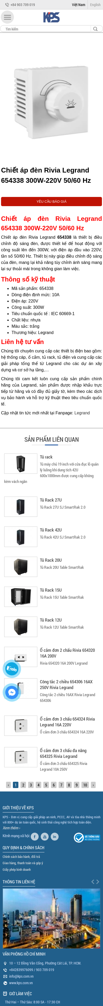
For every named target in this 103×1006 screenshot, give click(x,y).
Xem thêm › (11, 827)
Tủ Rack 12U (51, 620)
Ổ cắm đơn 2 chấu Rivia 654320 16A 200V (67, 653)
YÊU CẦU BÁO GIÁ (51, 202)
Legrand (82, 413)
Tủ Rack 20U (51, 560)
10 (85, 785)
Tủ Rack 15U (51, 590)
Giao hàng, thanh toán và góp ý (23, 863)
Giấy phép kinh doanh (17, 869)
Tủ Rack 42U (51, 530)
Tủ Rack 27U (51, 500)
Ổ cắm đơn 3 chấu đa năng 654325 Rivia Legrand (63, 753)
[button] (7, 17)
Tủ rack (46, 457)
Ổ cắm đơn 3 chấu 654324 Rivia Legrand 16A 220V (67, 722)
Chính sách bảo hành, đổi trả (21, 856)
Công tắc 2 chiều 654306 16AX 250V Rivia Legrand (66, 684)
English (95, 4)
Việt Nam (78, 4)
